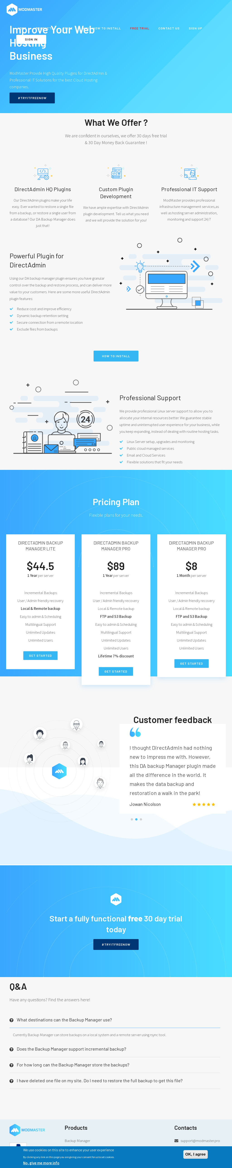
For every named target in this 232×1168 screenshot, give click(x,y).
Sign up (195, 28)
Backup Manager (77, 1137)
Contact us (169, 28)
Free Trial (139, 28)
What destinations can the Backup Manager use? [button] (64, 1017)
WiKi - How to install (101, 28)
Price (68, 28)
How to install (116, 356)
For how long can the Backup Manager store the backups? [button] (73, 1062)
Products (45, 28)
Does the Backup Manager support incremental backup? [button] (71, 1046)
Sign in (31, 39)
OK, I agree (195, 1154)
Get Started (40, 655)
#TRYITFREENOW (32, 98)
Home (22, 28)
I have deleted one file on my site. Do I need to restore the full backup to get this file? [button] (100, 1078)
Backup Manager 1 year (82, 1145)
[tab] (115, 1017)
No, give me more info (41, 1163)
